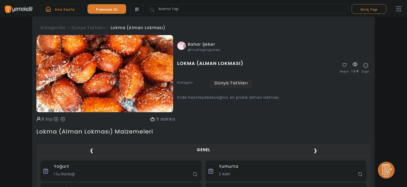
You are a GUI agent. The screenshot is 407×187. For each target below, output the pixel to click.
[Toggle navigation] (399, 9)
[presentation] (91, 150)
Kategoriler (53, 28)
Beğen (344, 72)
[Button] (152, 9)
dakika (167, 119)
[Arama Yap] (248, 9)
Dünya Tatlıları (88, 28)
